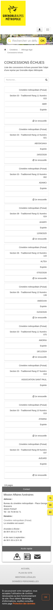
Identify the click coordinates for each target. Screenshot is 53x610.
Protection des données (24, 603)
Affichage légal (26, 50)
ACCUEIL (25, 568)
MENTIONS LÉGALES (25, 577)
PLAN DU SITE (25, 573)
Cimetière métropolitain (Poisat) (17, 520)
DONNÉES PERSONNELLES (25, 581)
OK (43, 40)
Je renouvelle (40, 121)
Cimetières (14, 50)
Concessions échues (15, 53)
